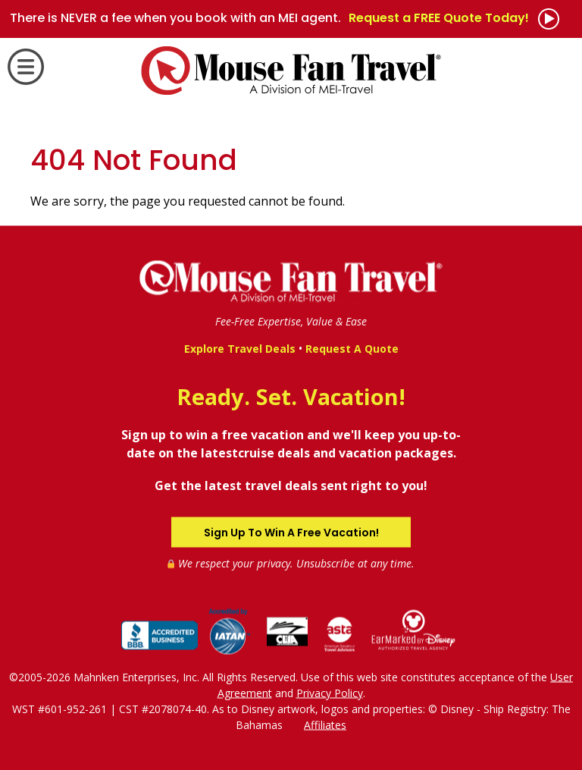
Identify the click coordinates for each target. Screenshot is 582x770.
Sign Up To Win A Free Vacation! (291, 531)
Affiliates (325, 724)
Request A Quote (352, 348)
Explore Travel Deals (240, 348)
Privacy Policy (329, 692)
